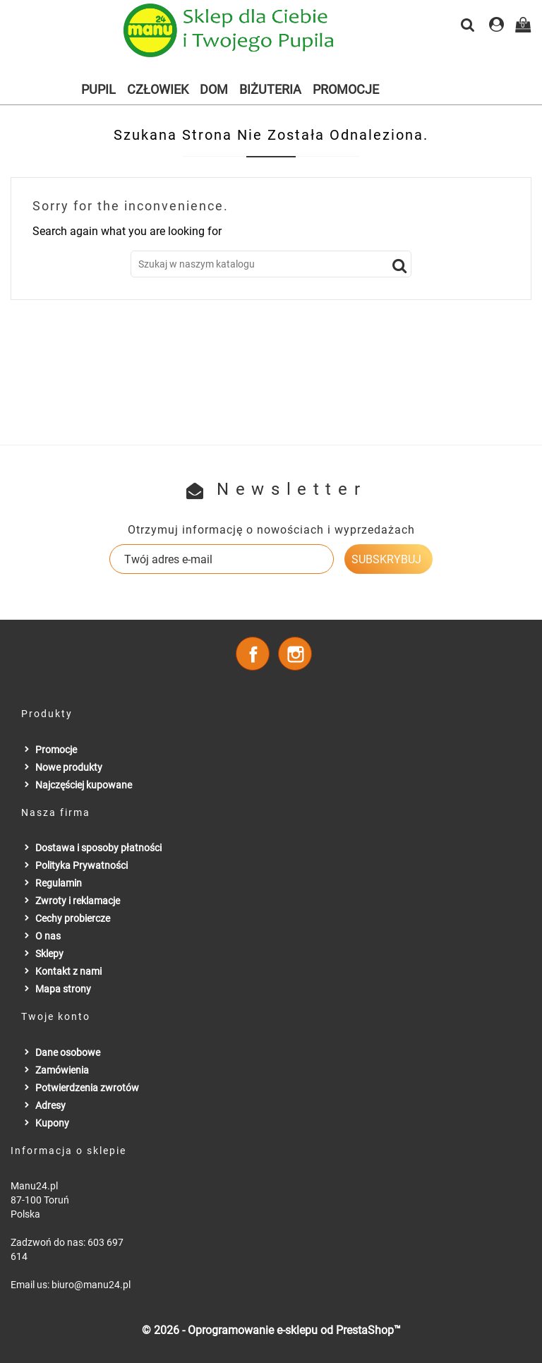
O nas (48, 936)
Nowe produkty (68, 767)
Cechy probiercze (72, 918)
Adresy (50, 1105)
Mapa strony (63, 989)
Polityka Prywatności (81, 865)
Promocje (346, 89)
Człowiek (157, 89)
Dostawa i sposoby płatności (98, 847)
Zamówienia (62, 1070)
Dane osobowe (67, 1052)
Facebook (252, 653)
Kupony (52, 1123)
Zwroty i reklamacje (77, 900)
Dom (214, 89)
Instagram (295, 653)
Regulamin (58, 883)
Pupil (98, 89)
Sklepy (49, 953)
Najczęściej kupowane (83, 785)
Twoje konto (55, 1016)
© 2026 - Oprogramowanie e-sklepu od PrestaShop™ (271, 1330)
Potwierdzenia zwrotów (87, 1087)
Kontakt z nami (68, 971)
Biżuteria (270, 89)
